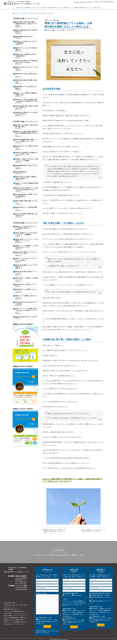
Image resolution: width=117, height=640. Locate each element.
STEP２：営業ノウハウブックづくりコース (15, 615)
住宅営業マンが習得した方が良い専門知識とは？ (26, 195)
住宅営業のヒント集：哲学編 (66, 30)
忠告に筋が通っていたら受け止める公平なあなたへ (26, 113)
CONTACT (58, 550)
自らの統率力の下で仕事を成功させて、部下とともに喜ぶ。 (26, 61)
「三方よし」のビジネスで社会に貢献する (26, 48)
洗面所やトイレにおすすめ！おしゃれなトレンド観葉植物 (26, 233)
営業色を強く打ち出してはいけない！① (26, 166)
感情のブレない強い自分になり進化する (26, 87)
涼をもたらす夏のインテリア (28, 284)
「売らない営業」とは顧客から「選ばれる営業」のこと (26, 177)
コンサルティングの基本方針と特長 (13, 611)
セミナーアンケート (9, 607)
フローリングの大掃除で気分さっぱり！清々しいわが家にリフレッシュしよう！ (26, 310)
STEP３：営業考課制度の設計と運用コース (15, 617)
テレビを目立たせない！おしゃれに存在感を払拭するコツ (26, 227)
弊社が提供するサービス (55, 7)
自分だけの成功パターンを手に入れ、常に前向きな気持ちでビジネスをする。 (91, 530)
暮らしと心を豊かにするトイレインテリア (26, 290)
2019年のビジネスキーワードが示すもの (26, 68)
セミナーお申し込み (42, 7)
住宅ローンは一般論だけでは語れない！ (26, 147)
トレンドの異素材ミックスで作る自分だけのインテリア (26, 246)
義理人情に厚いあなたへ (27, 36)
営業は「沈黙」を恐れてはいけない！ (26, 201)
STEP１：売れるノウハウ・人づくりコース (15, 613)
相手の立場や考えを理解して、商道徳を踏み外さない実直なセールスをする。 (26, 23)
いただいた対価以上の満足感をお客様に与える (26, 94)
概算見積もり (23, 172)
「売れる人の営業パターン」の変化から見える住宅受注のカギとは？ (26, 189)
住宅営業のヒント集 (29, 7)
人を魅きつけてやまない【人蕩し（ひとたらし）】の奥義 (26, 160)
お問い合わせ (96, 7)
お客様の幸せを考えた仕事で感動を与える (26, 31)
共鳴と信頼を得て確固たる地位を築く (26, 81)
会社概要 (17, 622)
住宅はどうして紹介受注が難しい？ (26, 208)
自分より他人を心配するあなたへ (26, 74)
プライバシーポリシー (18, 624)
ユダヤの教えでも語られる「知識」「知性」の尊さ (26, 126)
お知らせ (23, 622)
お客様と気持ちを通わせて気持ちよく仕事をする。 (26, 107)
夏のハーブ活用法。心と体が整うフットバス (26, 279)
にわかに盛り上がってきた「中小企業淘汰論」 (26, 42)
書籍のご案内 (78, 7)
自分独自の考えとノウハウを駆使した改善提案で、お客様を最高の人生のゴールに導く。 (54, 531)
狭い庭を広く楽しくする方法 (28, 317)
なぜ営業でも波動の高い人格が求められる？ (26, 214)
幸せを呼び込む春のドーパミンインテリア (26, 272)
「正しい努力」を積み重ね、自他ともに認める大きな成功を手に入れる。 (26, 100)
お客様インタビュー (68, 7)
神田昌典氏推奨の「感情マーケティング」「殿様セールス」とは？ (26, 140)
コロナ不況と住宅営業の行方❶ (29, 183)
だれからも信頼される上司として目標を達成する (26, 55)
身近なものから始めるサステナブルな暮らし (26, 303)
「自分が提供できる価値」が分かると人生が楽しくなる (26, 153)
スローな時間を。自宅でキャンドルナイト (26, 296)
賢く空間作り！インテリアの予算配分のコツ (26, 266)
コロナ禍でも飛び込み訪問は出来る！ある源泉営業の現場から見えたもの (26, 133)
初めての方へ (20, 7)
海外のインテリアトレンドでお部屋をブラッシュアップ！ (26, 240)
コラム (56, 30)
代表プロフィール (87, 7)
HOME (5, 602)
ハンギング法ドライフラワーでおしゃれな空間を (26, 259)
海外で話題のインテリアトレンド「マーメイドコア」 (26, 253)
